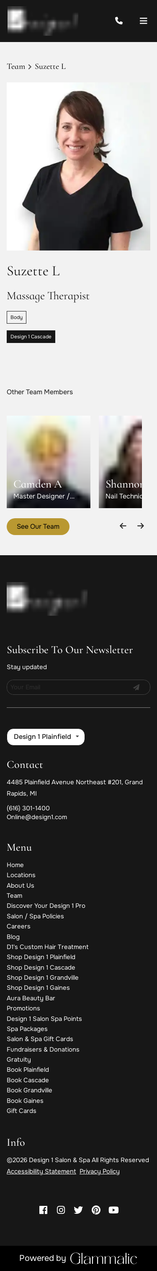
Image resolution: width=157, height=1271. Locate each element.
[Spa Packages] (27, 1029)
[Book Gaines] (25, 1101)
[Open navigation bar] (144, 21)
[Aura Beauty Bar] (31, 998)
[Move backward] (123, 525)
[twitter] (78, 1210)
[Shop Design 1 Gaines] (38, 988)
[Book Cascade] (28, 1080)
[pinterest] (95, 1210)
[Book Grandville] (29, 1090)
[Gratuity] (19, 1059)
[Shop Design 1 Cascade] (41, 967)
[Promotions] (23, 1008)
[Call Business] (127, 21)
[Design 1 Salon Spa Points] (44, 1019)
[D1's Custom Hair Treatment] (48, 947)
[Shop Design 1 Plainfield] (41, 957)
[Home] (15, 865)
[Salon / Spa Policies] (35, 916)
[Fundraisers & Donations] (43, 1049)
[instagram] (61, 1210)
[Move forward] (140, 525)
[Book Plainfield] (28, 1069)
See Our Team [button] (38, 526)
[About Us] (20, 885)
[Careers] (19, 926)
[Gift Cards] (21, 1111)
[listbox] (46, 736)
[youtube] (113, 1210)
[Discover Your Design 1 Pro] (46, 906)
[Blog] (13, 937)
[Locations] (21, 875)
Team (16, 66)
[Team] (14, 895)
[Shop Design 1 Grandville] (43, 977)
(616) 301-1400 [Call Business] (28, 808)
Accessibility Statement (41, 1171)
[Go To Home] (43, 21)
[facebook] (43, 1210)
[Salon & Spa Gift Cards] (40, 1039)
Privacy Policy (100, 1171)
